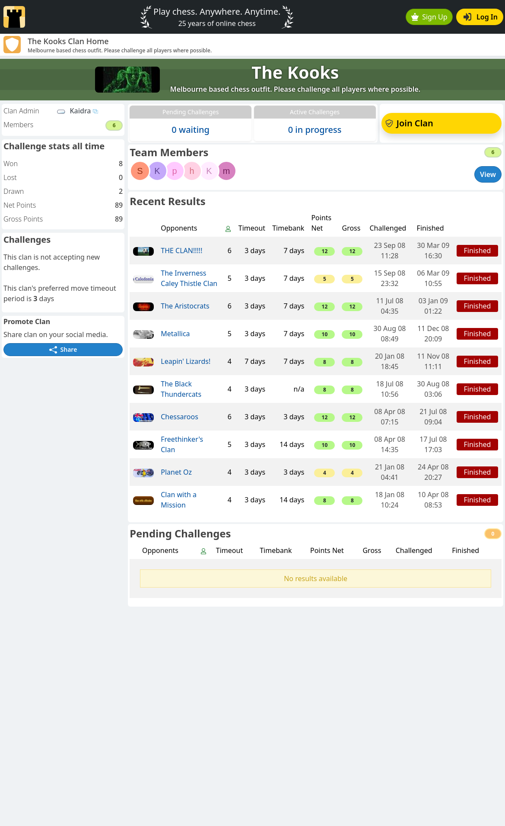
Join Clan (409, 123)
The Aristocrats (185, 306)
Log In (481, 17)
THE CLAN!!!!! (181, 250)
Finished (477, 250)
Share (63, 349)
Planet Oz (176, 472)
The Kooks (295, 72)
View (488, 174)
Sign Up (429, 17)
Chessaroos (179, 416)
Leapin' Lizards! (185, 361)
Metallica (175, 333)
